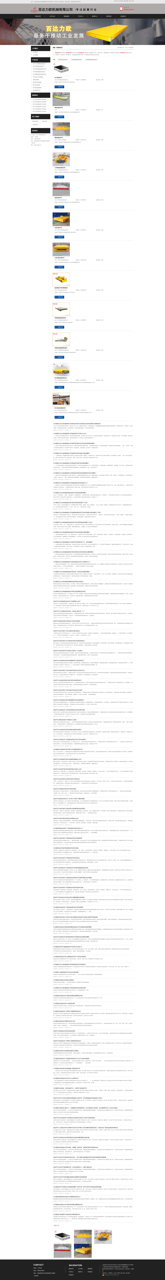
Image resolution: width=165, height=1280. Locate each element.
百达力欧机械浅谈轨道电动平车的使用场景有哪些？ (73, 492)
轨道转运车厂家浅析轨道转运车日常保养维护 (71, 907)
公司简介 (35, 52)
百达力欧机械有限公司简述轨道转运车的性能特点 (72, 964)
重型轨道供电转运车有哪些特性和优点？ (70, 1196)
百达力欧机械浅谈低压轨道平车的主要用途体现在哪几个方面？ (76, 522)
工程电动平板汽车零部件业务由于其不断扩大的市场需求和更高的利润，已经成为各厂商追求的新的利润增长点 (88, 1127)
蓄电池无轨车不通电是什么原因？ (68, 719)
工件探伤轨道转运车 (60, 167)
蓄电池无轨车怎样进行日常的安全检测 (69, 621)
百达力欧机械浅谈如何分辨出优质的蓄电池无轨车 (72, 591)
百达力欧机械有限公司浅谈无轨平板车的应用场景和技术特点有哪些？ (78, 473)
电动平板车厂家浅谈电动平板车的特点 (69, 858)
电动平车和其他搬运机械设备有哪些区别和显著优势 (73, 1177)
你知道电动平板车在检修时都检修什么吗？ (70, 759)
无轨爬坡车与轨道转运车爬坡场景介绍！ (70, 1214)
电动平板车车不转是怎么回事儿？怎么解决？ (71, 650)
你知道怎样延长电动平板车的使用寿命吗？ (70, 680)
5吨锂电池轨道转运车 (60, 318)
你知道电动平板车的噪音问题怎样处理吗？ (70, 729)
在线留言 (123, 16)
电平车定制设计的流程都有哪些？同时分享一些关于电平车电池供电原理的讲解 (80, 1187)
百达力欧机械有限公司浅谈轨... (40, 104)
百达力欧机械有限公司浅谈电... (40, 99)
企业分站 (116, 1)
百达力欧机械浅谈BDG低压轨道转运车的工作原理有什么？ (75, 562)
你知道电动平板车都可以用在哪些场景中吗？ (71, 749)
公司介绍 (52, 16)
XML (133, 1)
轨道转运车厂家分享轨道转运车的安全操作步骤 (71, 710)
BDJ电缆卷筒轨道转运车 (39, 74)
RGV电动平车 (66, 82)
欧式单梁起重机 (37, 82)
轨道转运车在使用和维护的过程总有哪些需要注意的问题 (74, 1137)
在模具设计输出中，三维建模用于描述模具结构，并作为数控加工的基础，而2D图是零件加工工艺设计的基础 (88, 1108)
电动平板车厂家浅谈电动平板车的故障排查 (70, 838)
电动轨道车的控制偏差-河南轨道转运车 (69, 1068)
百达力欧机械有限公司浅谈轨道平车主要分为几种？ (73, 433)
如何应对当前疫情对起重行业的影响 (68, 1050)
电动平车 (56, 601)
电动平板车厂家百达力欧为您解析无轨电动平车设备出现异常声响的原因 (78, 917)
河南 (129, 1273)
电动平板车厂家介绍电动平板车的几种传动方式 (71, 670)
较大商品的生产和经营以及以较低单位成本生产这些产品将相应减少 (77, 1117)
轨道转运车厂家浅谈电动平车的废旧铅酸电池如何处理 (73, 867)
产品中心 (80, 16)
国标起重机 (36, 79)
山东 (115, 1273)
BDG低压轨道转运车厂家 (86, 412)
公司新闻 (56, 423)
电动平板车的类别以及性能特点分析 (68, 818)
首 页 (126, 47)
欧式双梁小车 (36, 90)
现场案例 (66, 16)
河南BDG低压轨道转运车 (74, 412)
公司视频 (35, 55)
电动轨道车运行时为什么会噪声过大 (68, 1078)
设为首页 (121, 1)
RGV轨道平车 (58, 77)
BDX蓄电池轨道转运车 (39, 71)
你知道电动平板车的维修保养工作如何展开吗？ (71, 660)
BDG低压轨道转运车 (38, 66)
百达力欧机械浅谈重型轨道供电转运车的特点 (71, 581)
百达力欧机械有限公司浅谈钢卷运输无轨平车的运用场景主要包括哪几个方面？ (80, 512)
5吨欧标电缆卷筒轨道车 (61, 348)
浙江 (119, 1273)
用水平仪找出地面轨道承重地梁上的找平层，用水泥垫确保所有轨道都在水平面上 (81, 1098)
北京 (124, 1273)
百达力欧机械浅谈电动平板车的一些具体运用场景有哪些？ (74, 571)
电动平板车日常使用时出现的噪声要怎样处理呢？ (72, 808)
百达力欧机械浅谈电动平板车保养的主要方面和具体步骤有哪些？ (76, 552)
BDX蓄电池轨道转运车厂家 (88, 382)
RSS (130, 1)
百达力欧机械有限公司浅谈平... (40, 106)
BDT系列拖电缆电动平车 (39, 69)
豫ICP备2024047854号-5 (108, 1269)
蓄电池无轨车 (35, 121)
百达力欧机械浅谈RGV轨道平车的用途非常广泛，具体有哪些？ (76, 542)
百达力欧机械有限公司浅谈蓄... (40, 101)
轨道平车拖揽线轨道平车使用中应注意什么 (70, 946)
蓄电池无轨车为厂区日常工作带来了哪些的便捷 (71, 798)
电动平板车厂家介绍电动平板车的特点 (69, 631)
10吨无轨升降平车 (59, 257)
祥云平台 (122, 1269)
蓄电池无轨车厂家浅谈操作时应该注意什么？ (71, 828)
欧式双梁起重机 (37, 87)
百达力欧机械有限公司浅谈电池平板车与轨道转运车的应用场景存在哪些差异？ (80, 423)
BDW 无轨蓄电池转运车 (39, 63)
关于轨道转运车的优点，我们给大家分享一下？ (71, 611)
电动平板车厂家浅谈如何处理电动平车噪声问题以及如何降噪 (75, 877)
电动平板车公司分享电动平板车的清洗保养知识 (71, 641)
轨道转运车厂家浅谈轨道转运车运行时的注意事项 (72, 739)
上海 (126, 1273)
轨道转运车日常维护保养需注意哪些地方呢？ (71, 995)
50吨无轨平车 (58, 227)
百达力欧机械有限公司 (75, 112)
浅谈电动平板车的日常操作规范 (67, 789)
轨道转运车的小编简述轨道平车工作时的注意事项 (72, 956)
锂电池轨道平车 (59, 107)
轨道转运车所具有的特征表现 (67, 1031)
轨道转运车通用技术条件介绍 (67, 1021)
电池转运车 (70, 322)
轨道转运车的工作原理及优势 (67, 1003)
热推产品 (104, 1273)
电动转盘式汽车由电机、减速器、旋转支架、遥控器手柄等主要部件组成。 (79, 1147)
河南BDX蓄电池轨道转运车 (75, 382)
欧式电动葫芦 (36, 85)
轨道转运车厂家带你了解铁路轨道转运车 (70, 1041)
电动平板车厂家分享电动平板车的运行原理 (70, 690)
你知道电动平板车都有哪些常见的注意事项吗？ (71, 700)
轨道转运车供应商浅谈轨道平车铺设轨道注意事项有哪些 (74, 937)
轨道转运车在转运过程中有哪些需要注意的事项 (71, 897)
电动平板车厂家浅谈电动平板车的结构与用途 (71, 887)
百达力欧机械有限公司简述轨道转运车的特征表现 (72, 988)
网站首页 (38, 16)
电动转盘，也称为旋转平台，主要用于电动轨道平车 (73, 1088)
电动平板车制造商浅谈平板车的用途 (68, 848)
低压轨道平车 (58, 197)
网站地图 (126, 1)
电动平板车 (44, 121)
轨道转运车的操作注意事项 (66, 980)
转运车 (73, 292)
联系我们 (109, 16)
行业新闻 (56, 581)
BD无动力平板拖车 (38, 77)
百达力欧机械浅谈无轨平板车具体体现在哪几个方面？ (73, 502)
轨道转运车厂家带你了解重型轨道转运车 (70, 1011)
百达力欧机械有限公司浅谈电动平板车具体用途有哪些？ (74, 463)
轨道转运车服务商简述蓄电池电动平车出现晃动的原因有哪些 (75, 927)
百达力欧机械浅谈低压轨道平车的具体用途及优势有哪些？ (74, 532)
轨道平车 (61, 82)
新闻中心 (95, 16)
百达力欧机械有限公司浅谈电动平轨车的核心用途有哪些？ (74, 453)
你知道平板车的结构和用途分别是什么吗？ (70, 769)
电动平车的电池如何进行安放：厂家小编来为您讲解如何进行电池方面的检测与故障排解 (82, 1157)
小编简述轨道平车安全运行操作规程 (68, 972)
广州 (117, 1273)
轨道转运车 (35, 124)
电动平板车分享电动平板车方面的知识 (69, 779)
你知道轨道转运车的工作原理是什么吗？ (70, 601)
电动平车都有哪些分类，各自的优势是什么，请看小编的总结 (75, 1167)
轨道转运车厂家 (67, 292)
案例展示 (90, 1268)
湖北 (122, 1273)
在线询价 (59, 86)
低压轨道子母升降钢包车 (61, 288)
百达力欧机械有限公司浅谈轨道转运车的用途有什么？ (73, 483)
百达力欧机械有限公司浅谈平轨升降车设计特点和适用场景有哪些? (77, 443)
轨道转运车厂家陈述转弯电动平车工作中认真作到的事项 (74, 1058)
